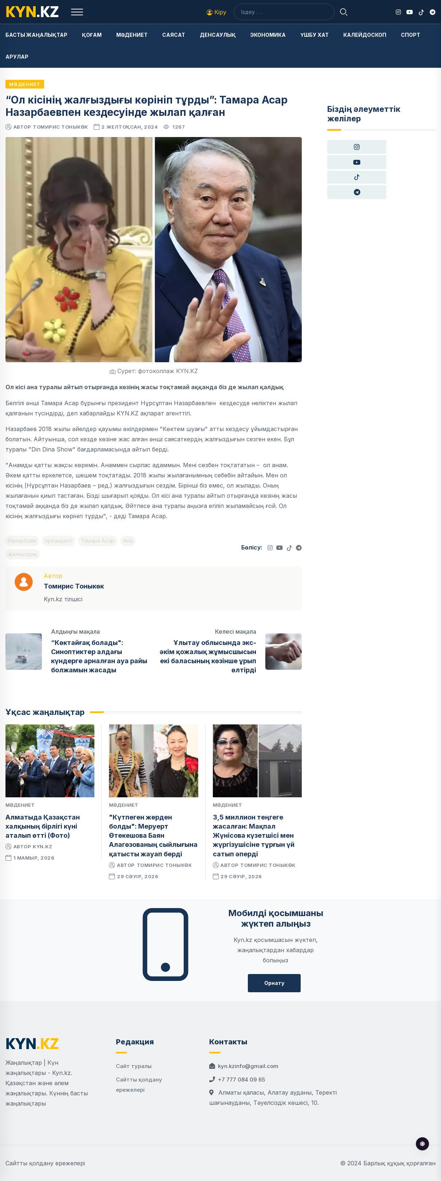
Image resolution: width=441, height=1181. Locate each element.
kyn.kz (42, 846)
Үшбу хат (314, 35)
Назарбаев (22, 540)
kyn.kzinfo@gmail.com (248, 1066)
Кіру (216, 12)
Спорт (410, 35)
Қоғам (92, 35)
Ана (128, 540)
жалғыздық (22, 554)
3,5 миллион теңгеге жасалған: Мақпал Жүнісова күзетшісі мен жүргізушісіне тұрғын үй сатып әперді (253, 835)
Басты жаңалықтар (36, 35)
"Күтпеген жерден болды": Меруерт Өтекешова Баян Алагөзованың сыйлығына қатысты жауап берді (153, 835)
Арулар (16, 57)
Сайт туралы (134, 1066)
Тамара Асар (97, 540)
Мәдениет (132, 35)
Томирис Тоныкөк (60, 127)
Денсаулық (218, 35)
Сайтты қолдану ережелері (45, 1163)
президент (58, 540)
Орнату (274, 983)
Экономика (268, 35)
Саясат (173, 35)
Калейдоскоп (364, 35)
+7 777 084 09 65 (241, 1079)
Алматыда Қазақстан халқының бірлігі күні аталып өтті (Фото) (42, 826)
